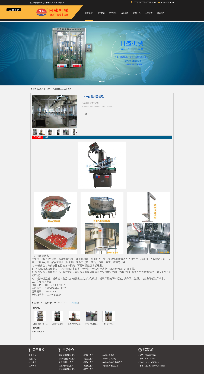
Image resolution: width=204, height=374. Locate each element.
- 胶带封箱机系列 (109, 359)
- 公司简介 (32, 355)
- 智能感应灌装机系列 (66, 369)
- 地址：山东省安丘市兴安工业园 (151, 366)
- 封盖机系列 (88, 359)
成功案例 (125, 13)
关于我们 (101, 13)
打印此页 (74, 303)
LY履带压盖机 (57, 324)
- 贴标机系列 (88, 355)
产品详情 (37, 137)
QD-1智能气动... (74, 324)
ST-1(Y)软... (109, 324)
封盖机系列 (66, 89)
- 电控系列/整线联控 (110, 366)
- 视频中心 (32, 359)
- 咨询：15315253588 (146, 359)
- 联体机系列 (88, 362)
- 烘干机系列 (88, 369)
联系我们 (160, 13)
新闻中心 (137, 13)
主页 (48, 89)
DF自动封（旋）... (40, 324)
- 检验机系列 (88, 366)
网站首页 (89, 13)
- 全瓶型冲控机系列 (65, 362)
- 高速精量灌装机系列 (66, 355)
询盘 (47, 137)
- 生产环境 (32, 366)
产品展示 (113, 13)
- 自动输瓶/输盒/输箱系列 (112, 362)
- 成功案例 (32, 362)
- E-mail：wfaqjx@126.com (148, 362)
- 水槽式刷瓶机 (108, 355)
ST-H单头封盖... (91, 324)
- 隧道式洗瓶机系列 (65, 366)
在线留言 (148, 13)
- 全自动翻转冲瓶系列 (66, 359)
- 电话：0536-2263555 (147, 355)
